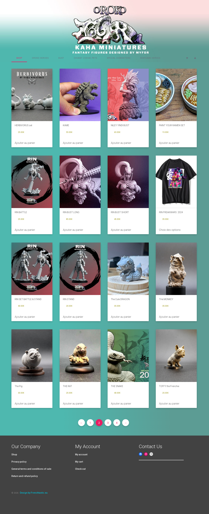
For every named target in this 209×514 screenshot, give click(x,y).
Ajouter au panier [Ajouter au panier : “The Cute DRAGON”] (121, 316)
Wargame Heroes (150, 58)
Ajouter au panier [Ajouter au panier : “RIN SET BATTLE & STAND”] (25, 316)
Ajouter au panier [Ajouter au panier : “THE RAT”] (73, 403)
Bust (61, 58)
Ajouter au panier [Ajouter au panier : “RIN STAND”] (73, 316)
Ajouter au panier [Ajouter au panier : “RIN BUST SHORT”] (121, 229)
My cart (79, 461)
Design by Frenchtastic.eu (34, 492)
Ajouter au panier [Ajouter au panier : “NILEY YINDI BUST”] (121, 142)
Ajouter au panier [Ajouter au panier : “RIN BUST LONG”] (73, 229)
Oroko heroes (40, 58)
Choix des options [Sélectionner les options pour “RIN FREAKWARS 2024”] (170, 229)
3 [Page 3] (108, 422)
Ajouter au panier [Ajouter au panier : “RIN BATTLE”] (25, 229)
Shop (19, 58)
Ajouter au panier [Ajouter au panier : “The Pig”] (25, 403)
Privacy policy (18, 461)
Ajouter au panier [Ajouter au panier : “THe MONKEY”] (169, 316)
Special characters (118, 58)
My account (81, 454)
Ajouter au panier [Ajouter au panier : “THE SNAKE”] (121, 403)
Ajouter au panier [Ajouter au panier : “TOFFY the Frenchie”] (169, 403)
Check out (80, 469)
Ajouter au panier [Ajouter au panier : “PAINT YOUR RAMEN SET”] (169, 142)
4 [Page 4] (117, 422)
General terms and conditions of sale (31, 469)
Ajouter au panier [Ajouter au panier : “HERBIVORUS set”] (25, 142)
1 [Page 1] (90, 422)
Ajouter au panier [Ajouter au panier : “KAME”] (73, 142)
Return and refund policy (24, 476)
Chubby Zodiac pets (85, 58)
